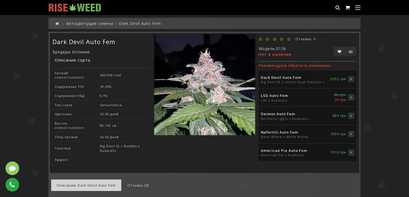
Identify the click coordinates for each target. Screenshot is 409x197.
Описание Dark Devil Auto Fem (86, 185)
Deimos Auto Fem (278, 113)
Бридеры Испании (71, 51)
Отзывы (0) (138, 185)
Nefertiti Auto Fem (279, 132)
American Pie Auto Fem (284, 150)
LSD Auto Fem (274, 95)
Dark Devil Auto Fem (281, 77)
